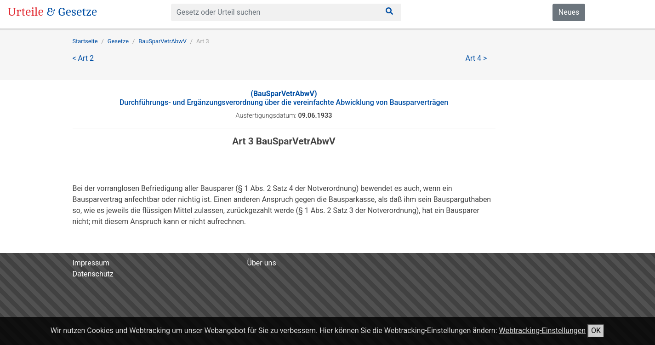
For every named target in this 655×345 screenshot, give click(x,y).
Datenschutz (93, 274)
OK (596, 330)
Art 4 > (476, 58)
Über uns (261, 263)
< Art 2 (83, 58)
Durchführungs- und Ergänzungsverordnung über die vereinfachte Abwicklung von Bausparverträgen (284, 98)
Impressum (91, 263)
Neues (568, 12)
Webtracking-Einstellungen (542, 330)
